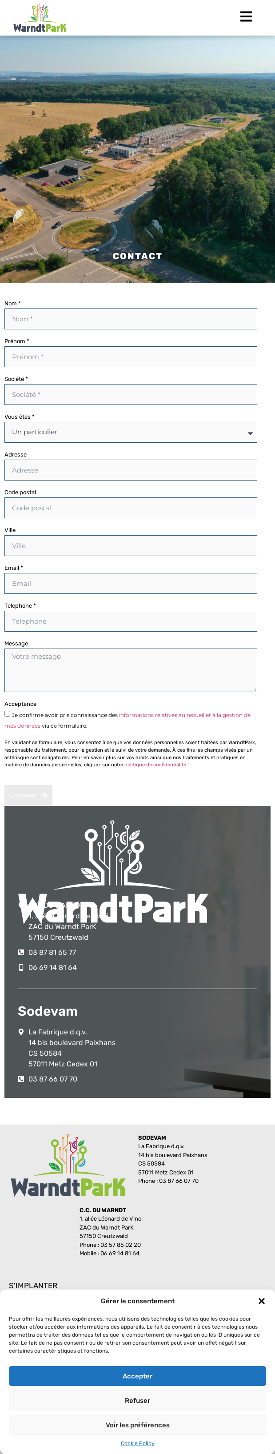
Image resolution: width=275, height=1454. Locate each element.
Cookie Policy (138, 1443)
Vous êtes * (19, 417)
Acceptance (20, 704)
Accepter (137, 1376)
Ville (10, 530)
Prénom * (16, 341)
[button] (261, 1301)
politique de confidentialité (155, 765)
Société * (16, 379)
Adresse (15, 455)
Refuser (137, 1401)
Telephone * (20, 606)
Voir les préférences (138, 1425)
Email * (13, 568)
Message (16, 644)
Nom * (12, 303)
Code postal (20, 492)
